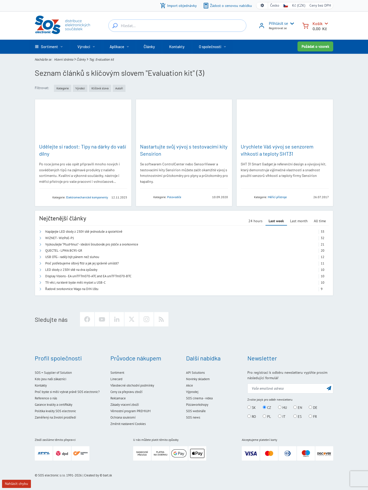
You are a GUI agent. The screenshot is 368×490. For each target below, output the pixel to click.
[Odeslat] (328, 388)
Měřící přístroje (277, 197)
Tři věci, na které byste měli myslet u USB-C (75, 282)
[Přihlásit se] (262, 27)
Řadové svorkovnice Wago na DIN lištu (71, 289)
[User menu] (291, 24)
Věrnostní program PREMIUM (130, 411)
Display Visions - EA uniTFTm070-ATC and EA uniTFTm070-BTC (88, 276)
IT (281, 416)
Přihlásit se (278, 23)
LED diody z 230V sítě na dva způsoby (71, 270)
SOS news (193, 417)
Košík (318, 23)
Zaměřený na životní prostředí (55, 417)
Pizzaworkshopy (197, 404)
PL (267, 416)
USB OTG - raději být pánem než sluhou (72, 257)
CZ (267, 407)
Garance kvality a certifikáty (53, 404)
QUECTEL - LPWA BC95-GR (63, 250)
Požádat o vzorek (315, 46)
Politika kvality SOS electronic (55, 411)
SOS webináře (196, 411)
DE (313, 407)
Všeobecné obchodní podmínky (132, 385)
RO (251, 416)
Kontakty (41, 385)
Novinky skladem (198, 379)
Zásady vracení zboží (124, 404)
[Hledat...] (115, 25)
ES (297, 416)
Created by (91, 475)
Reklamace (118, 398)
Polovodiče (174, 197)
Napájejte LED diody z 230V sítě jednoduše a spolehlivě (83, 231)
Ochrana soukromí (122, 417)
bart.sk (107, 475)
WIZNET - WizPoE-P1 (59, 238)
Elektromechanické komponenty (87, 197)
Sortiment (117, 372)
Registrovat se (278, 28)
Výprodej (192, 392)
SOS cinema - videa (199, 398)
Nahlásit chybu (16, 483)
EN (297, 407)
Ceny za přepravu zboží (126, 392)
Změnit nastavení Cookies (128, 424)
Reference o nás (46, 398)
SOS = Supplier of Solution (53, 372)
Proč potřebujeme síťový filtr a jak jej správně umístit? (82, 263)
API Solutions (195, 372)
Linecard (116, 379)
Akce (189, 385)
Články (81, 59)
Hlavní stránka (63, 59)
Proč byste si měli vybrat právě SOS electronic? (67, 392)
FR (313, 416)
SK (251, 407)
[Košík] (305, 25)
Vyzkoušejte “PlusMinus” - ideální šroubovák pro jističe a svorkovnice (91, 244)
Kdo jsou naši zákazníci (50, 379)
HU (282, 407)
